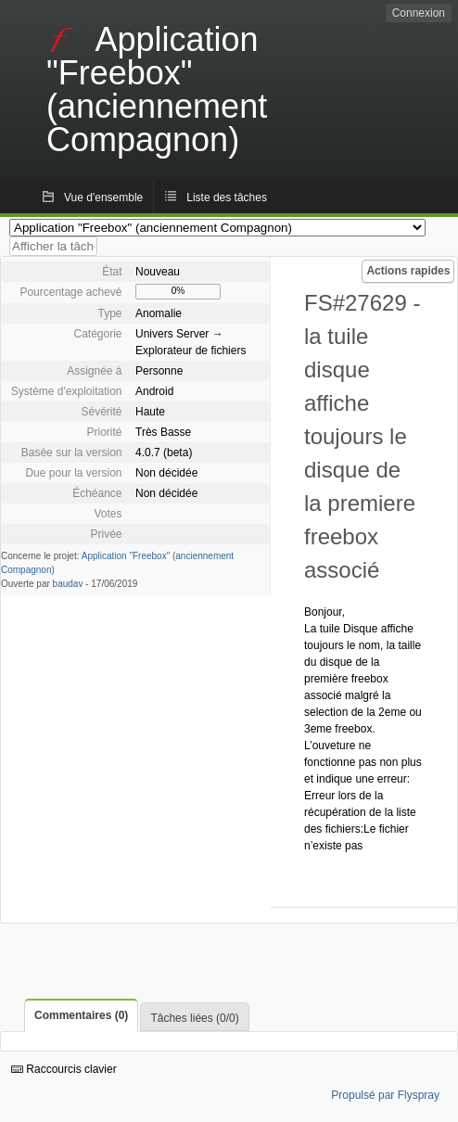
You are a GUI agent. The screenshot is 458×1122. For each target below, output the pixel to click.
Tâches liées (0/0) (194, 1018)
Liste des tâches (226, 197)
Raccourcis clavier (64, 1069)
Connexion (418, 12)
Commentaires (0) (81, 1015)
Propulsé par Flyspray (385, 1095)
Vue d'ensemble (103, 197)
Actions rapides (408, 270)
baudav (68, 584)
